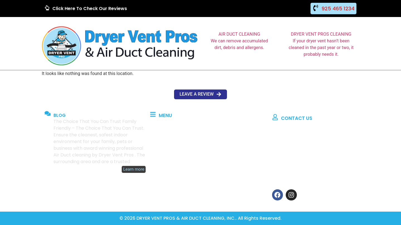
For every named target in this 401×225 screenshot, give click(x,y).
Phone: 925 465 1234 (303, 151)
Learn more (133, 169)
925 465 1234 (338, 8)
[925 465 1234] (315, 8)
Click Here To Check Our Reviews (89, 8)
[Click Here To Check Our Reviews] (47, 7)
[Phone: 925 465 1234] (275, 150)
